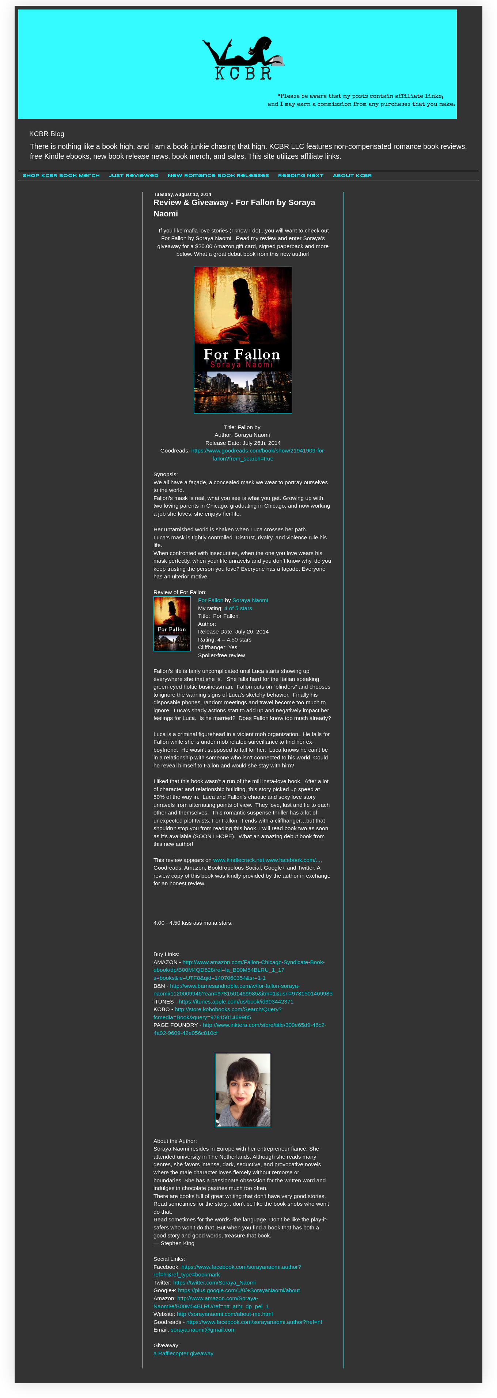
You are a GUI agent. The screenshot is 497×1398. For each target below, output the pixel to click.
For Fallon (210, 600)
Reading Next (301, 176)
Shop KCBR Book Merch (61, 176)
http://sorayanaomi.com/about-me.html (225, 1314)
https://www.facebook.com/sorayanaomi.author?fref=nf (254, 1322)
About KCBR (352, 176)
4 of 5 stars (238, 608)
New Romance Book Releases (218, 176)
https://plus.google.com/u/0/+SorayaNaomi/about (239, 1290)
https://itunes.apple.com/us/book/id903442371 (236, 1001)
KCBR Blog (46, 134)
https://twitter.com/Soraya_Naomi (214, 1282)
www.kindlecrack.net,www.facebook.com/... (266, 860)
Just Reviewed (134, 176)
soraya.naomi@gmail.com (203, 1329)
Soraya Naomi (250, 600)
